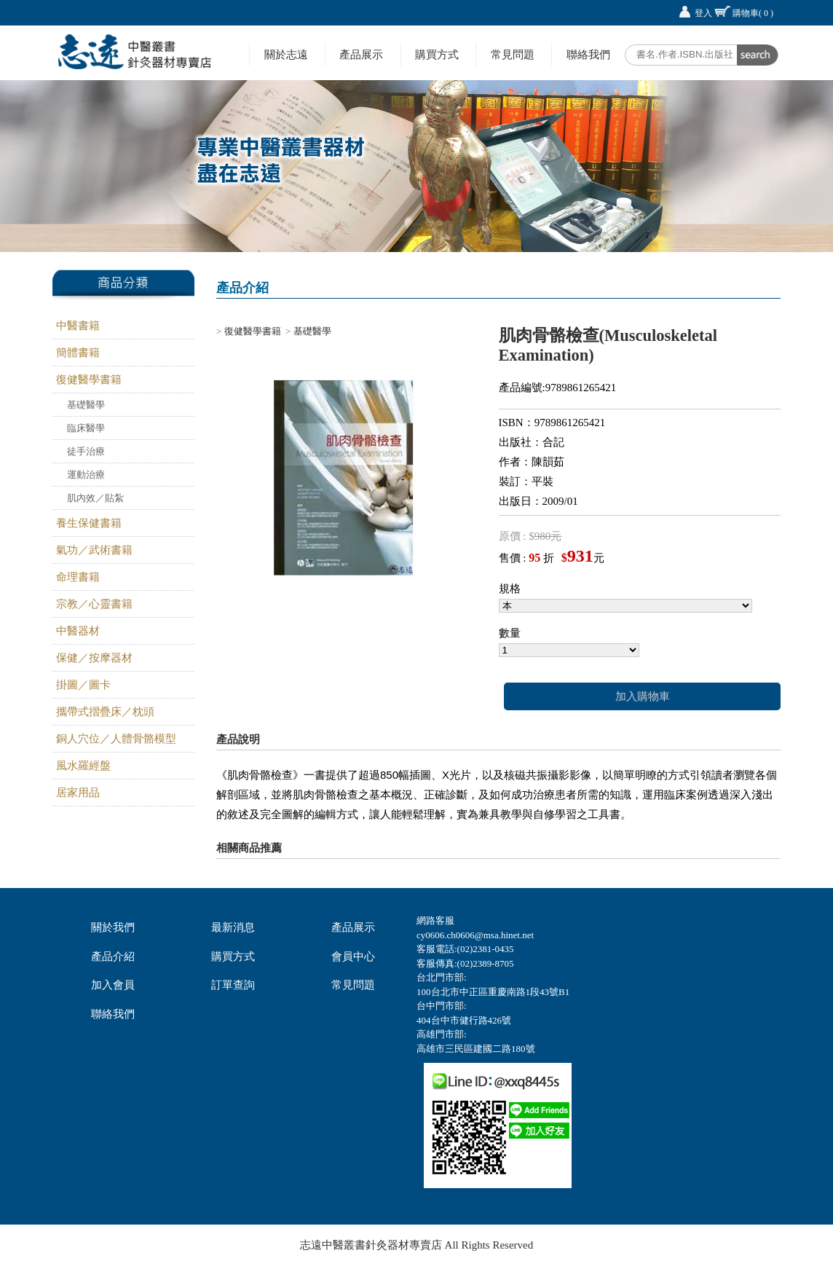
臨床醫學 (86, 428)
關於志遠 (286, 54)
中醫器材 (78, 631)
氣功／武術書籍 (94, 550)
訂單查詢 (233, 985)
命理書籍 (78, 577)
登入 (703, 13)
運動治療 (86, 474)
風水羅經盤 (83, 765)
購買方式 (437, 54)
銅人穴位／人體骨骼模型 (116, 739)
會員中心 (353, 956)
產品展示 (361, 54)
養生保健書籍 (89, 523)
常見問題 (512, 54)
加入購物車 (642, 696)
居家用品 (78, 792)
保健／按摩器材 (94, 658)
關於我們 (113, 927)
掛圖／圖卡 (83, 685)
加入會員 (113, 985)
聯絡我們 (588, 54)
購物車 (753, 13)
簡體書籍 (78, 352)
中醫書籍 (78, 325)
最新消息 (233, 927)
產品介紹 (113, 956)
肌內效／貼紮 (95, 497)
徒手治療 (86, 451)
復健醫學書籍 (89, 379)
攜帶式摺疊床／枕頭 (105, 712)
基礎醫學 (86, 404)
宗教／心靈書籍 (94, 604)
